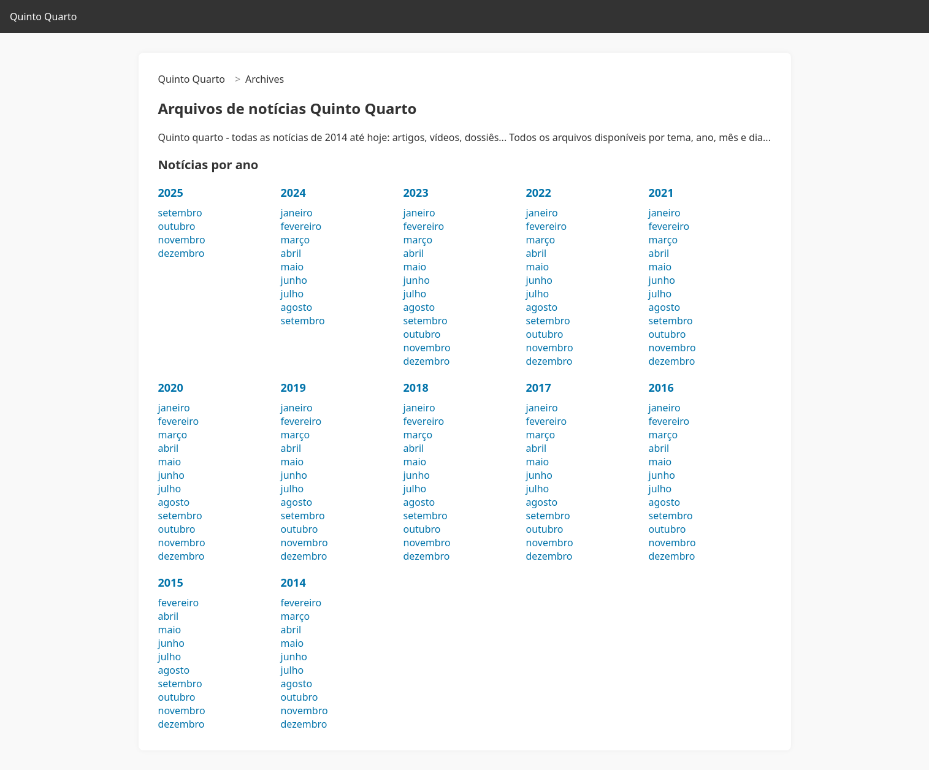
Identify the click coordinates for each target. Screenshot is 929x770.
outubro (177, 226)
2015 (170, 582)
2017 (538, 387)
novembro (181, 239)
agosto (297, 307)
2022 (538, 192)
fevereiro (301, 226)
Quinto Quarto (43, 16)
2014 (293, 582)
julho (292, 293)
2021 (661, 192)
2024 (293, 192)
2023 (416, 192)
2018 (416, 387)
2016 (661, 387)
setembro (180, 212)
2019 (293, 387)
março (295, 239)
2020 (170, 387)
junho (294, 280)
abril (291, 253)
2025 (170, 192)
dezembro (181, 253)
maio (292, 266)
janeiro (297, 212)
